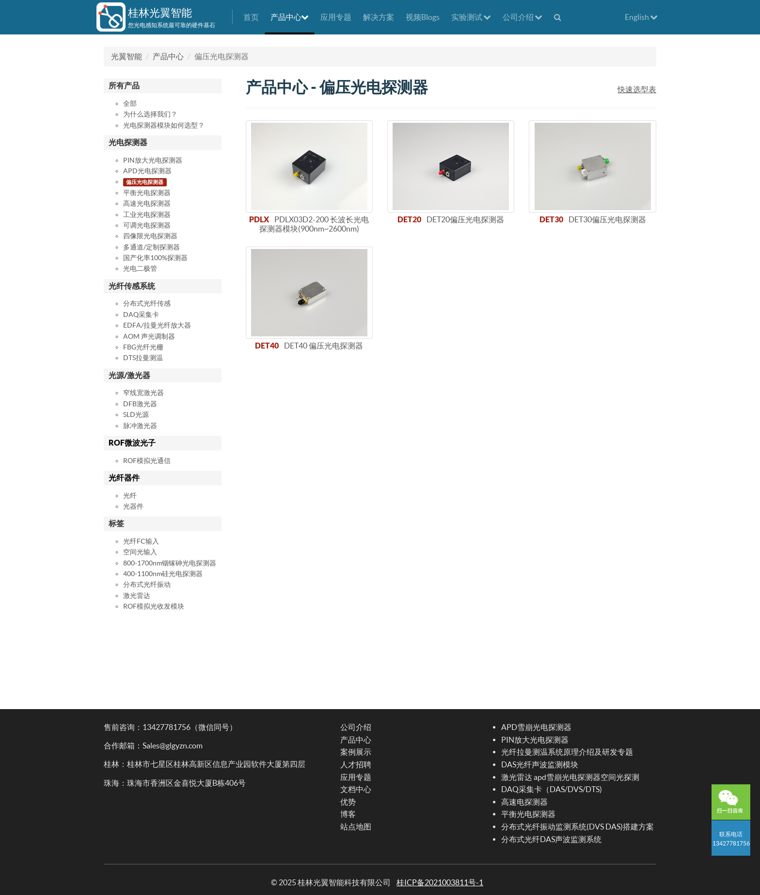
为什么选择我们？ (150, 114)
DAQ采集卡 (141, 314)
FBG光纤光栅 (143, 347)
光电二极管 (140, 268)
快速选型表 (637, 89)
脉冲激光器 (140, 426)
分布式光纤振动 (147, 584)
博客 (348, 814)
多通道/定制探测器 (151, 247)
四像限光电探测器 (150, 236)
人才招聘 (355, 764)
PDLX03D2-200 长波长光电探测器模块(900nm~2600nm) (314, 224)
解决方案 (378, 17)
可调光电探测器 (147, 225)
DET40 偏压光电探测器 (323, 345)
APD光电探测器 (147, 171)
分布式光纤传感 (147, 303)
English (641, 17)
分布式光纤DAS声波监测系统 (551, 839)
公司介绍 (522, 17)
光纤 (130, 495)
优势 (348, 801)
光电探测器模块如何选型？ (164, 125)
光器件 (133, 506)
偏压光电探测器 (144, 182)
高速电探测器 (524, 801)
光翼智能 (126, 56)
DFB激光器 (140, 404)
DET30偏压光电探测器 (607, 219)
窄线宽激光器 (143, 393)
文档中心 (355, 789)
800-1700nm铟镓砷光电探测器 (169, 563)
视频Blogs (423, 17)
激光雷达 (136, 595)
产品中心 (289, 17)
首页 (251, 17)
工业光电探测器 (147, 214)
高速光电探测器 (147, 203)
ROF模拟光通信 (147, 460)
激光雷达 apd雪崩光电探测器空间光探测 (570, 777)
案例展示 (355, 751)
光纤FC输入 (141, 541)
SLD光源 (136, 414)
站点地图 (355, 826)
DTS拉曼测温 (143, 358)
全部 (130, 103)
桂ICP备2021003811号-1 (439, 882)
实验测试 (471, 17)
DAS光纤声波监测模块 (539, 764)
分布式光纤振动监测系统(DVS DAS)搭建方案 (577, 826)
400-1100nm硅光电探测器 (163, 574)
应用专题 (335, 17)
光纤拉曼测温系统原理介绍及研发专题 (567, 751)
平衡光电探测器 (147, 193)
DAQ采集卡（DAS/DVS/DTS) (551, 789)
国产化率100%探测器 (155, 258)
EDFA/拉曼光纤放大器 (157, 325)
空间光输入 (140, 552)
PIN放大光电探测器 (152, 160)
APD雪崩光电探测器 (536, 727)
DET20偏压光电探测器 (465, 219)
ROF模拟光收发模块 (153, 606)
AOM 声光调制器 (149, 336)
